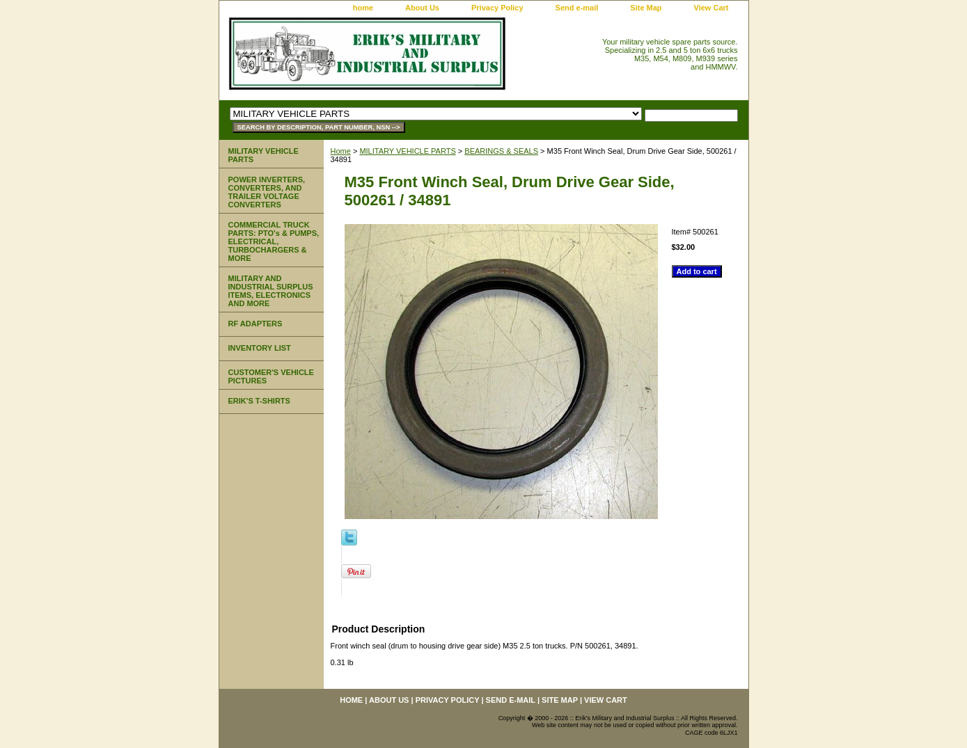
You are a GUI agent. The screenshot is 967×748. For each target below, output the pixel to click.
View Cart (711, 7)
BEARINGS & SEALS (501, 151)
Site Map (645, 7)
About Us (422, 7)
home (363, 7)
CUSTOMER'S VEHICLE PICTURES (271, 376)
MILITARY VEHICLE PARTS (407, 151)
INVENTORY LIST (259, 348)
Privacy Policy (497, 7)
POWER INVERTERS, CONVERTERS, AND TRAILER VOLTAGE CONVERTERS (267, 192)
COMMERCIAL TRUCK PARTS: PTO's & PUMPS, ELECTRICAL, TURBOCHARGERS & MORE (274, 241)
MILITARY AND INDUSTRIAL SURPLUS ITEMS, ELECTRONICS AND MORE (270, 291)
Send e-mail (577, 7)
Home (341, 151)
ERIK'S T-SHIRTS (259, 401)
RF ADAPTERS (255, 323)
